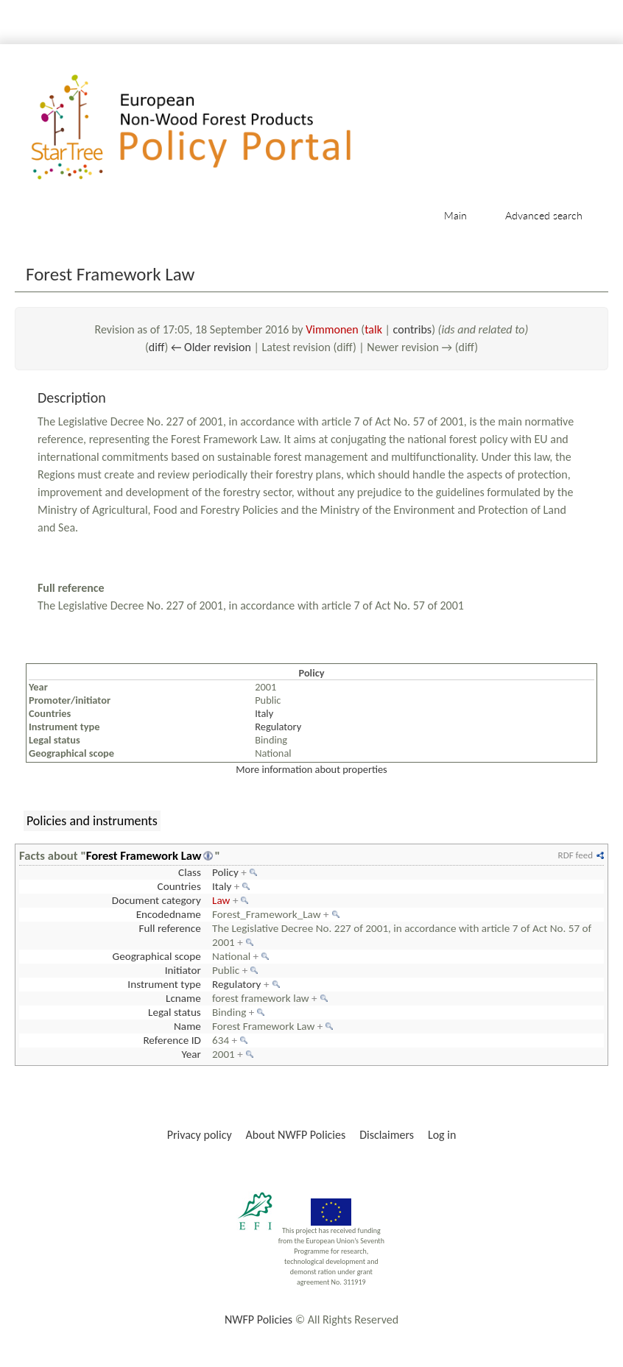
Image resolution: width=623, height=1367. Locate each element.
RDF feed (575, 855)
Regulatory (278, 726)
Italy (264, 713)
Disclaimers (386, 1135)
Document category (156, 900)
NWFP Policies (258, 1320)
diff (157, 347)
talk (373, 329)
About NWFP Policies (296, 1135)
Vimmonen (332, 329)
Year (190, 1054)
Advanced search (543, 215)
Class (189, 872)
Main (455, 215)
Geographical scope (157, 956)
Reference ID (171, 1040)
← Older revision (211, 347)
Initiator (183, 970)
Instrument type (163, 984)
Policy (225, 872)
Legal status (174, 1012)
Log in (442, 1135)
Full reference (170, 928)
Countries (179, 886)
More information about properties (311, 769)
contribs (412, 329)
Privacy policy (199, 1135)
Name (187, 1026)
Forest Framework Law (144, 855)
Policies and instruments (92, 821)
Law (221, 900)
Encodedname (168, 914)
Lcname (183, 998)
